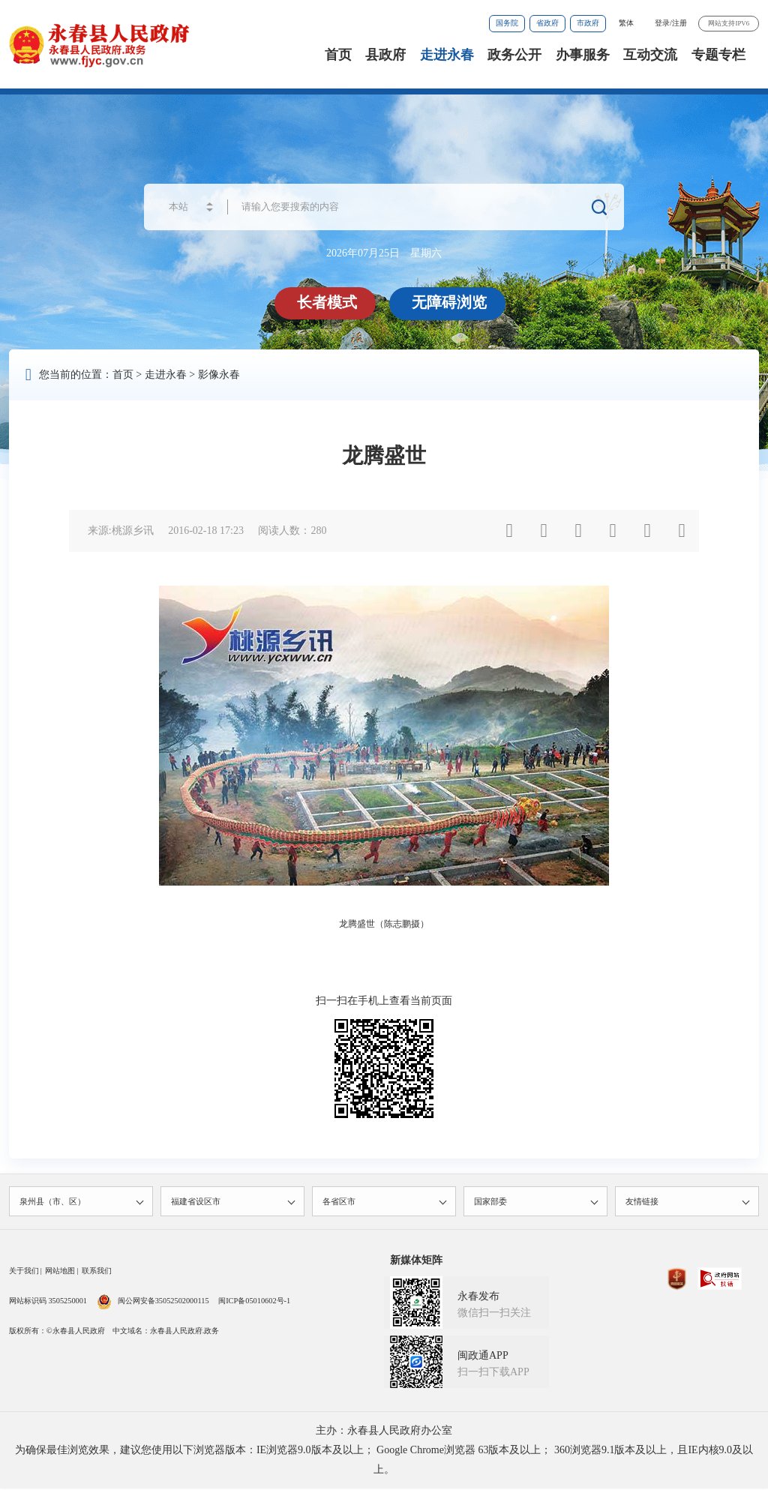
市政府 (588, 23)
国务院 (507, 23)
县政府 (385, 54)
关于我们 (24, 1272)
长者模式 (328, 302)
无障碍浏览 (450, 302)
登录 (662, 23)
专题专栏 (719, 54)
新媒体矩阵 (416, 1261)
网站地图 (60, 1272)
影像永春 (219, 374)
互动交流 (650, 54)
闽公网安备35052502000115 (153, 1302)
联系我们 (97, 1272)
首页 (338, 54)
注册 (679, 23)
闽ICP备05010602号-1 (254, 1302)
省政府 (547, 23)
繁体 (626, 23)
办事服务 (583, 54)
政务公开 (515, 54)
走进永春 (447, 54)
